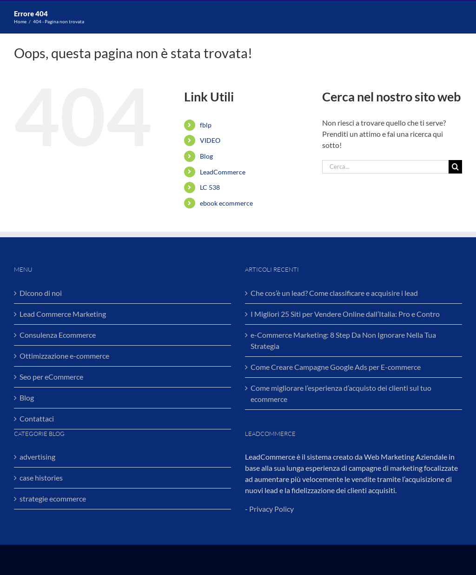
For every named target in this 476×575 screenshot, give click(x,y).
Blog (206, 156)
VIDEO (210, 140)
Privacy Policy (271, 508)
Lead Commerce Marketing (63, 313)
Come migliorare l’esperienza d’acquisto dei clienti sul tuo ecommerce (341, 393)
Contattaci (37, 418)
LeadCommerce (222, 172)
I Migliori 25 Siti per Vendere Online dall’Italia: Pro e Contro (345, 313)
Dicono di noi (41, 292)
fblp (206, 125)
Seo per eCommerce (51, 376)
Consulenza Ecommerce (58, 334)
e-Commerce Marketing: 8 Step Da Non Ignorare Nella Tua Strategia (343, 340)
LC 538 (210, 187)
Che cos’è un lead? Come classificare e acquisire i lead (334, 292)
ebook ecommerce (226, 203)
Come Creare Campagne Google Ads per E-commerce (336, 366)
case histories (41, 477)
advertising (37, 456)
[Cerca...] (385, 167)
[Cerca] (455, 167)
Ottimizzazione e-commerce (64, 355)
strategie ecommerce (53, 498)
